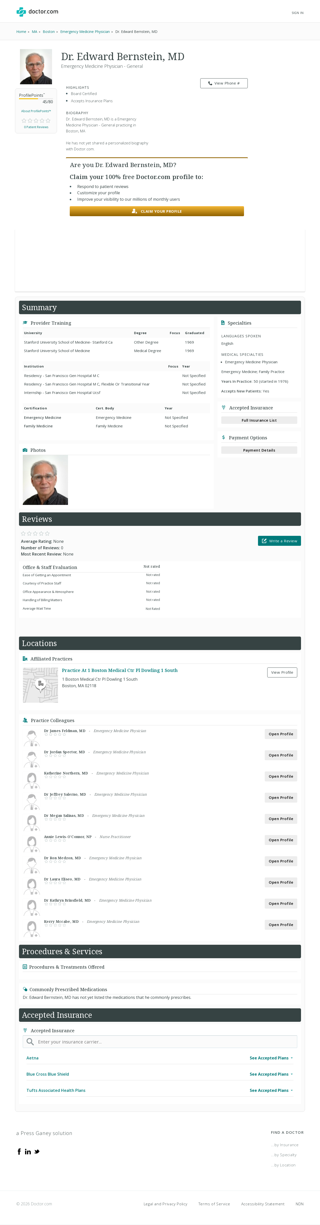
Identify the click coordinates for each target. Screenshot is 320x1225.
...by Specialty (284, 1154)
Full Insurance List (259, 420)
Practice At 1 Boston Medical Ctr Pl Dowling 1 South (120, 670)
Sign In (298, 13)
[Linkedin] (28, 1151)
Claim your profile (157, 211)
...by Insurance (285, 1144)
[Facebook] (19, 1151)
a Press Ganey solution (44, 1133)
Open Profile (281, 733)
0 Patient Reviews (36, 127)
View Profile (282, 672)
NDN (300, 1203)
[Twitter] (37, 1151)
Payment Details (259, 450)
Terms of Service (214, 1203)
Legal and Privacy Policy (166, 1203)
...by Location (283, 1164)
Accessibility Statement (263, 1203)
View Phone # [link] (224, 83)
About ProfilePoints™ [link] (36, 111)
